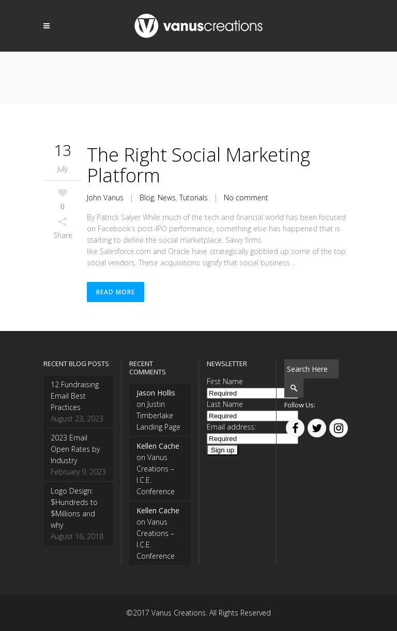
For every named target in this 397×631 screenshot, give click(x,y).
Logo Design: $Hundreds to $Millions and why (74, 508)
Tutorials (193, 197)
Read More (115, 292)
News (167, 197)
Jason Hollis (155, 393)
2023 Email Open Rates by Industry (75, 449)
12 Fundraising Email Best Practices (75, 396)
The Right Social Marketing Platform (198, 165)
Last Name (225, 404)
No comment (246, 197)
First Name (225, 381)
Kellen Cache (157, 446)
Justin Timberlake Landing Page (158, 415)
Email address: (231, 427)
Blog (147, 197)
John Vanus (105, 197)
